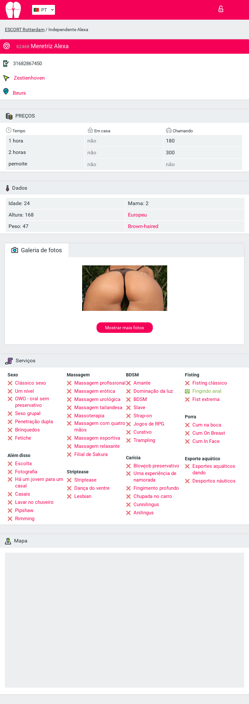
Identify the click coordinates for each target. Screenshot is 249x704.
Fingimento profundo (156, 488)
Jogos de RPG (148, 424)
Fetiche (23, 438)
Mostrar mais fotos (124, 327)
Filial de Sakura (91, 454)
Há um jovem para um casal (39, 482)
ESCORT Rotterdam (24, 29)
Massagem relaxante (97, 446)
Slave (139, 407)
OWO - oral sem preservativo (32, 402)
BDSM (140, 399)
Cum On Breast (208, 433)
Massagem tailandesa (98, 407)
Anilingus (143, 513)
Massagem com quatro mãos (99, 426)
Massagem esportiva (97, 438)
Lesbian (82, 496)
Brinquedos (27, 430)
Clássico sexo (30, 383)
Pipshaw (24, 510)
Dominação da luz (153, 391)
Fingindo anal (207, 391)
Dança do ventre (92, 488)
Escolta (23, 463)
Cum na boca (206, 425)
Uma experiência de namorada (154, 476)
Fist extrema (206, 399)
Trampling (144, 440)
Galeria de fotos (36, 250)
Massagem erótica (94, 391)
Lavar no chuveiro (34, 502)
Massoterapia (89, 416)
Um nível (24, 391)
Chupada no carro (152, 496)
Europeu (137, 215)
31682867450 (27, 64)
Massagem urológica (97, 399)
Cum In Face (206, 441)
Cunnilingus (146, 504)
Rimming (24, 519)
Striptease (85, 480)
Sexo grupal (28, 413)
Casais (22, 494)
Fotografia (26, 472)
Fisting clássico (209, 383)
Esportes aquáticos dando (213, 469)
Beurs (14, 92)
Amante (142, 383)
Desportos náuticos (214, 481)
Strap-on (142, 416)
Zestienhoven (24, 78)
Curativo (142, 432)
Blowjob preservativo (156, 466)
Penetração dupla (34, 422)
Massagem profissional (100, 383)
